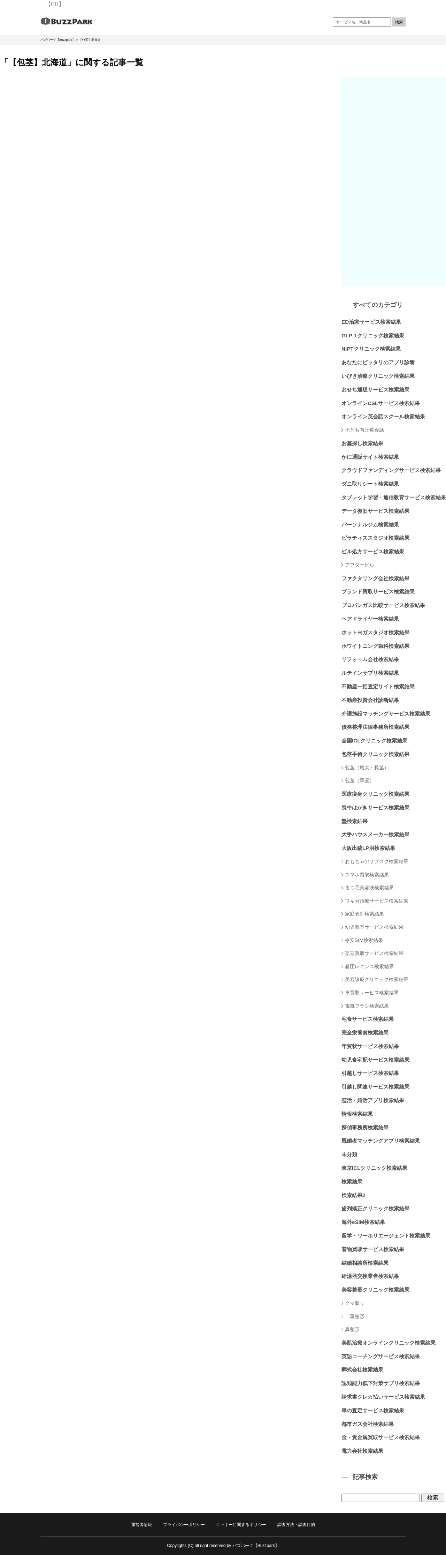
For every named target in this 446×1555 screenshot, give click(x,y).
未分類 (349, 1154)
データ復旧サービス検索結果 (375, 511)
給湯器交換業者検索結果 (370, 1276)
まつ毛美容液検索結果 (369, 887)
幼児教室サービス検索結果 (374, 927)
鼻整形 (352, 1329)
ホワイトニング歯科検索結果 (375, 646)
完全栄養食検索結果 (365, 1033)
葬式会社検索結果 (362, 1370)
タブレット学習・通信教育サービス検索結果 (393, 497)
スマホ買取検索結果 (367, 874)
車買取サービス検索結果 (372, 992)
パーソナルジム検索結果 (370, 525)
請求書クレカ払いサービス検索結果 (383, 1397)
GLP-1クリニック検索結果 (372, 335)
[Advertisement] (393, 181)
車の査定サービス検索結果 (372, 1410)
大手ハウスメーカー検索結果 (375, 834)
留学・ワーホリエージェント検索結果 (385, 1236)
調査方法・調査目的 (296, 1524)
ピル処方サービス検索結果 (372, 551)
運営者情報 (141, 1524)
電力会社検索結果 (362, 1451)
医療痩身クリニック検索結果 (375, 794)
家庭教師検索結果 (364, 914)
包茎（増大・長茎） (367, 767)
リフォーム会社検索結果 (370, 659)
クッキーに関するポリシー (241, 1524)
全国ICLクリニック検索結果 (374, 740)
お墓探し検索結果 (362, 443)
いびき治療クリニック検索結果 (378, 376)
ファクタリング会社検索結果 (375, 578)
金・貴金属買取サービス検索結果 (380, 1437)
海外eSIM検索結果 (363, 1222)
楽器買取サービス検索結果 (374, 953)
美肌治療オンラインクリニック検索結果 (388, 1343)
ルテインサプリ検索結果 (370, 673)
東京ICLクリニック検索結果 (374, 1168)
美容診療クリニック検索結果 (376, 979)
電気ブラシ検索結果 (367, 1006)
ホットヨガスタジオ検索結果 (375, 632)
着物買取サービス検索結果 (372, 1249)
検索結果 (351, 1181)
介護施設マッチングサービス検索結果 (385, 714)
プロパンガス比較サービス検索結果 (383, 605)
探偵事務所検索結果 (365, 1127)
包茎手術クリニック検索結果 (375, 754)
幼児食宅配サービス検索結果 (375, 1060)
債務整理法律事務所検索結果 (375, 727)
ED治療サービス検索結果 (371, 322)
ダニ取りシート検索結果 (370, 484)
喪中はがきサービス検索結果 (375, 807)
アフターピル (359, 565)
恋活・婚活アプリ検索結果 (372, 1100)
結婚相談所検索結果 (365, 1263)
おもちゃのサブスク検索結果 (376, 861)
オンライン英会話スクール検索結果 (383, 416)
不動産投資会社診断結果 (370, 700)
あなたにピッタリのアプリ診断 (378, 362)
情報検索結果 (357, 1114)
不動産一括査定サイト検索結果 (378, 686)
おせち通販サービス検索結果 (375, 390)
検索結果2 (353, 1195)
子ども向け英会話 (364, 430)
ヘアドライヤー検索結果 (370, 619)
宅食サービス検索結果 (367, 1019)
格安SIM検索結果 (364, 940)
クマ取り (354, 1303)
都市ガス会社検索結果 (367, 1424)
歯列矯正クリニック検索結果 (375, 1208)
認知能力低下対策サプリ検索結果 (380, 1383)
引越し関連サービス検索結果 (375, 1087)
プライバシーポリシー (184, 1524)
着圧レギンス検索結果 (369, 966)
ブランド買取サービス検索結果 (378, 592)
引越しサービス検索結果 (370, 1073)
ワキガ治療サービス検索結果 (376, 901)
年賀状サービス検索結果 (370, 1046)
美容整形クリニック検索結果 (375, 1290)
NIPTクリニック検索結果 (371, 349)
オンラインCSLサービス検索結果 (380, 403)
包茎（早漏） (359, 780)
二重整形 (354, 1316)
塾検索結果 (354, 821)
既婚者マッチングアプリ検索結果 (380, 1141)
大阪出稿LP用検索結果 (368, 848)
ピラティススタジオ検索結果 (375, 538)
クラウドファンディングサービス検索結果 (391, 470)
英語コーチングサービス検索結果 (380, 1356)
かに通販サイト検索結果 (370, 457)
